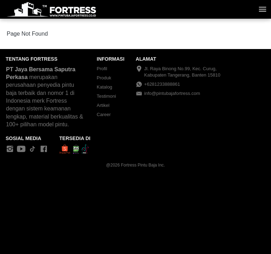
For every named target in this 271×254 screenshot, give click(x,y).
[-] (10, 149)
